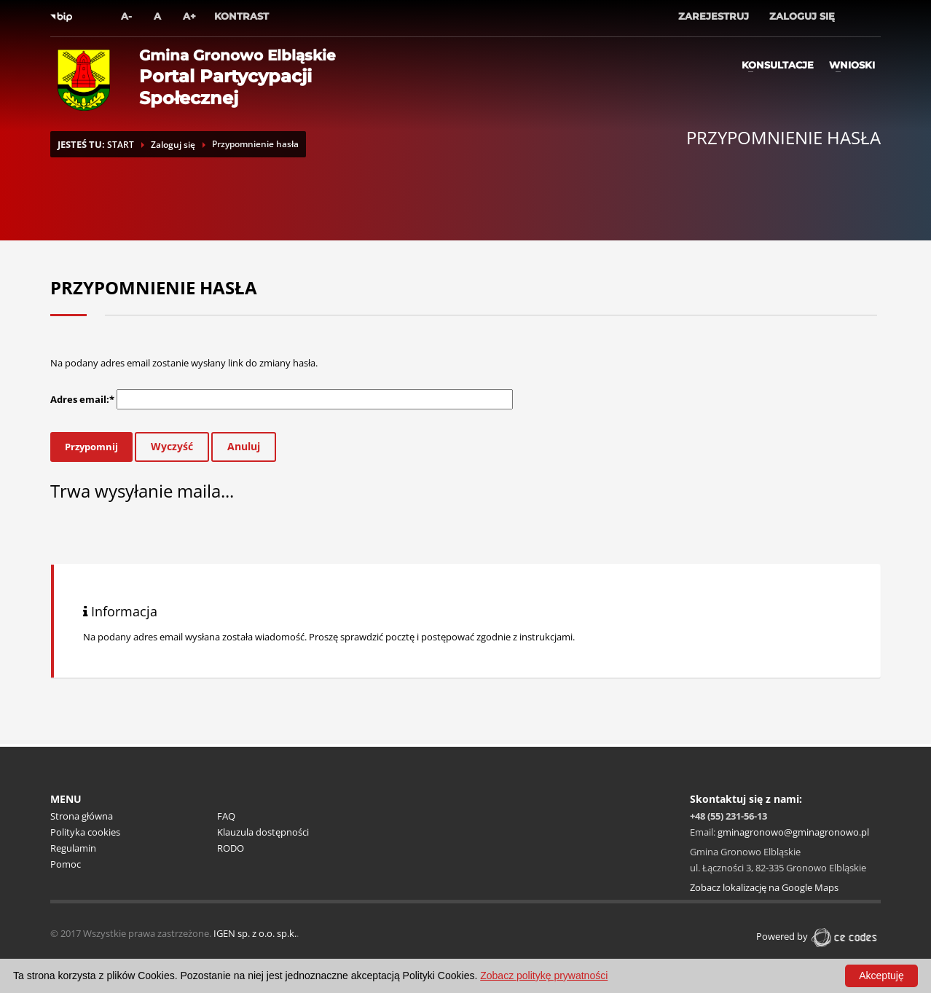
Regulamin (73, 848)
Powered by (818, 936)
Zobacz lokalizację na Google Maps (764, 887)
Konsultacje (778, 65)
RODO (230, 848)
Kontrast (241, 16)
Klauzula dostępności (263, 832)
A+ (189, 16)
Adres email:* (82, 399)
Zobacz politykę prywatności (544, 975)
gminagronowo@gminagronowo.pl (793, 832)
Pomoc (65, 864)
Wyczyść (172, 446)
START (120, 144)
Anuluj (243, 446)
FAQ (226, 816)
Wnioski (852, 65)
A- (126, 16)
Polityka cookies (85, 832)
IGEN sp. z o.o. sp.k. (254, 933)
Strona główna (81, 816)
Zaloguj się (173, 144)
